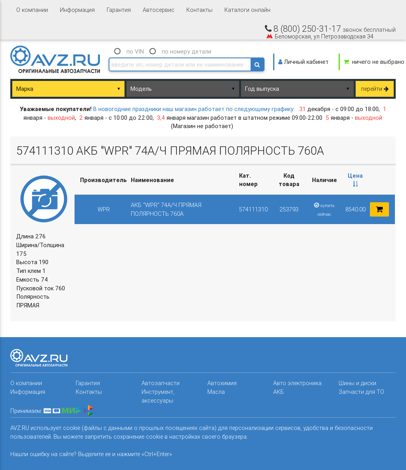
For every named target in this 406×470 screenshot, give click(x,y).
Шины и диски (357, 383)
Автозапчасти (161, 383)
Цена (355, 179)
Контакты (199, 9)
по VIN (135, 51)
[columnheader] (355, 180)
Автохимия (222, 383)
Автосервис (158, 9)
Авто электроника (297, 383)
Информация (77, 9)
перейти (375, 88)
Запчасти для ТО (361, 391)
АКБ (278, 391)
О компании (32, 9)
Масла (216, 391)
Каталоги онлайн (247, 9)
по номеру (186, 51)
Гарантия (119, 9)
